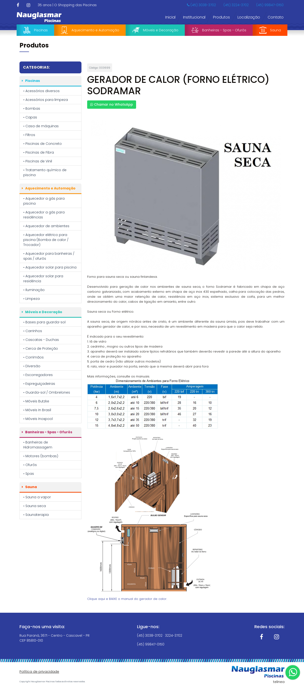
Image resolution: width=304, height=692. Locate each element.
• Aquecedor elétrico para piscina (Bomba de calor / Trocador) (45, 239)
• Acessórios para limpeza (45, 99)
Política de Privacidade (153, 679)
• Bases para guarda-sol (44, 322)
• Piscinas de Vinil (37, 161)
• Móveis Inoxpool (38, 418)
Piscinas (35, 30)
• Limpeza (31, 298)
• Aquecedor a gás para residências (44, 215)
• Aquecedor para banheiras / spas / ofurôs (48, 256)
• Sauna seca (34, 506)
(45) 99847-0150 (270, 5)
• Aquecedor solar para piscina (49, 267)
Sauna (270, 30)
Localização (249, 17)
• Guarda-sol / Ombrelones (46, 392)
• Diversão (31, 366)
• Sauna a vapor (37, 497)
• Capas (30, 117)
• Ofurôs (30, 464)
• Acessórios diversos (41, 91)
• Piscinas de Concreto (42, 143)
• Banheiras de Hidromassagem (37, 445)
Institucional (194, 17)
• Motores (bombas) (40, 456)
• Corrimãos (33, 357)
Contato (276, 17)
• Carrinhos (32, 331)
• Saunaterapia (36, 514)
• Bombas (31, 108)
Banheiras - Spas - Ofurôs (218, 30)
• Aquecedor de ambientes (46, 226)
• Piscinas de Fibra (38, 152)
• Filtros (29, 134)
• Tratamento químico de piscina (44, 172)
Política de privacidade (39, 671)
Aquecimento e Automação (90, 30)
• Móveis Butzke (36, 401)
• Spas (28, 473)
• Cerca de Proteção (40, 348)
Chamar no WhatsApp (111, 104)
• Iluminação (34, 289)
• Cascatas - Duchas (41, 339)
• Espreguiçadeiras (39, 383)
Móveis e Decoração (155, 30)
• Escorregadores (38, 374)
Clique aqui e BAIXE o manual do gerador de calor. (127, 599)
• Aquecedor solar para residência (43, 278)
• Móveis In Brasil (37, 410)
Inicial (170, 17)
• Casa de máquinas (41, 126)
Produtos (221, 17)
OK (275, 681)
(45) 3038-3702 (201, 5)
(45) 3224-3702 (236, 5)
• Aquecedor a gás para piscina (44, 201)
